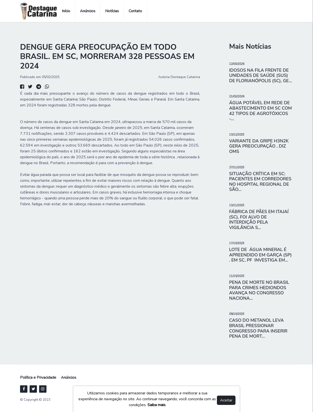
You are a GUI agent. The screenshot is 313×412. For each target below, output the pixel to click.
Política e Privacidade (38, 377)
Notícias (112, 11)
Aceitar (226, 400)
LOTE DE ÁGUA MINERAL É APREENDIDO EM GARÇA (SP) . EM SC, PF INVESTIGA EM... (260, 255)
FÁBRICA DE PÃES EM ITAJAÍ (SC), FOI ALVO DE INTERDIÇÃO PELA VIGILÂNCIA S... (259, 219)
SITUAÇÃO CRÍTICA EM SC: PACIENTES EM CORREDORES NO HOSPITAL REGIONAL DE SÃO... (260, 182)
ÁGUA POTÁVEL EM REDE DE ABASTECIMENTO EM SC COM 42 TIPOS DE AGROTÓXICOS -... (260, 111)
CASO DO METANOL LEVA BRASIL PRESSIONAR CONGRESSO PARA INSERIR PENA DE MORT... (258, 328)
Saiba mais (156, 405)
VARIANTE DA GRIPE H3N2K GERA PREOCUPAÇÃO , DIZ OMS (259, 146)
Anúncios (87, 11)
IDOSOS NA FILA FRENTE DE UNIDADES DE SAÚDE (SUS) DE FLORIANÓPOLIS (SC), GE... (260, 75)
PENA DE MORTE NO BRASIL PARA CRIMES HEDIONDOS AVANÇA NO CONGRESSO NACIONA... (259, 290)
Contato (135, 11)
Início (66, 11)
